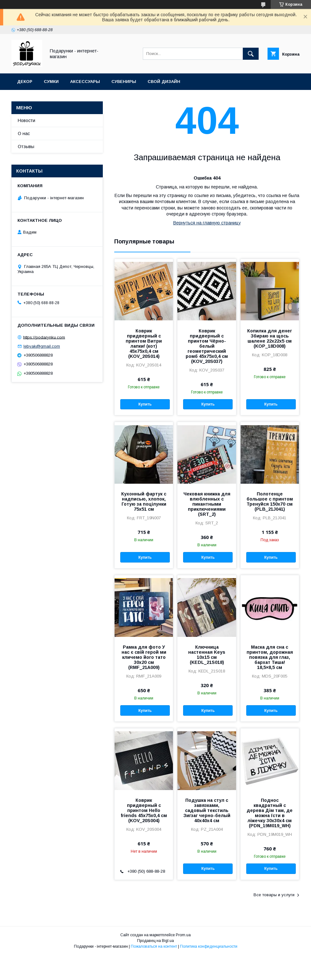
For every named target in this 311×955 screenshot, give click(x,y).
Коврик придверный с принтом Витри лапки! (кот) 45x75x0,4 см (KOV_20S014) (144, 343)
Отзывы (26, 146)
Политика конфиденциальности (208, 946)
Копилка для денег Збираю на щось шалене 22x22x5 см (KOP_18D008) (269, 338)
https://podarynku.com (44, 337)
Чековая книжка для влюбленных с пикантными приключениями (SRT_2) (206, 504)
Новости (26, 120)
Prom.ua (183, 935)
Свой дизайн (164, 81)
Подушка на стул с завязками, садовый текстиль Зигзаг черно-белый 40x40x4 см (206, 810)
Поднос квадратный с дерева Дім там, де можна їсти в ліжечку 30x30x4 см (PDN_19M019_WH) (270, 813)
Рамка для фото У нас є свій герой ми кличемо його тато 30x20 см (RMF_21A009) (144, 657)
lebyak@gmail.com (41, 346)
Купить (145, 404)
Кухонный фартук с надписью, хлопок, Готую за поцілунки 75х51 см (143, 501)
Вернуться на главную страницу (207, 222)
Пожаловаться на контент (154, 946)
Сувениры (123, 81)
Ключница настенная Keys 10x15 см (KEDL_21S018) (206, 655)
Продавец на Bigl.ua (155, 940)
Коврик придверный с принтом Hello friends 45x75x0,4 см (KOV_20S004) (144, 810)
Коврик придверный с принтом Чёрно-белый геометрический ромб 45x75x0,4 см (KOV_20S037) (207, 346)
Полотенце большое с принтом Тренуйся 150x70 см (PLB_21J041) (270, 501)
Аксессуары (85, 81)
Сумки (51, 81)
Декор (24, 81)
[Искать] (251, 54)
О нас (24, 133)
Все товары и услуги (274, 894)
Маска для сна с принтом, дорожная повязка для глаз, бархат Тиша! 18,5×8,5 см (270, 657)
